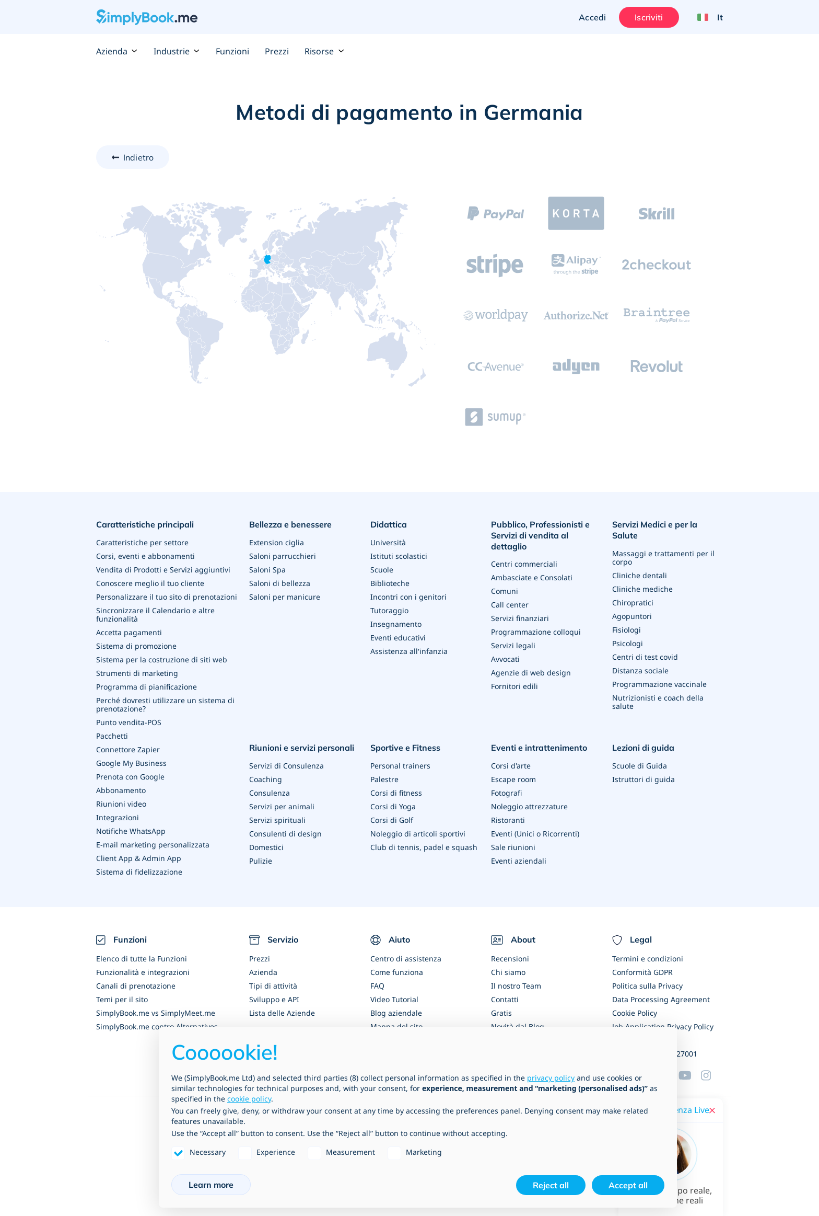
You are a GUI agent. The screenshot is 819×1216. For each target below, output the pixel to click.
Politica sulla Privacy (647, 986)
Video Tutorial (394, 999)
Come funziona (396, 972)
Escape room (513, 779)
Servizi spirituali (277, 820)
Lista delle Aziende (282, 1013)
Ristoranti (508, 820)
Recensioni (510, 958)
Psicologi (627, 643)
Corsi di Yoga (393, 806)
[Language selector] (706, 17)
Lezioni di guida (643, 747)
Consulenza (269, 793)
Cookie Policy (634, 1013)
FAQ (377, 986)
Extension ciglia (276, 542)
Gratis (501, 1013)
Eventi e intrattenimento (539, 747)
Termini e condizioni (647, 958)
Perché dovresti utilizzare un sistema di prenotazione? (165, 704)
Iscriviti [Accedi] (649, 17)
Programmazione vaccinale (659, 684)
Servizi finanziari (520, 618)
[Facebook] (712, 1075)
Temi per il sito (122, 999)
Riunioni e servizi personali (301, 747)
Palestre (384, 779)
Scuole (381, 570)
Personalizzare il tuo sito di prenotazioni (166, 597)
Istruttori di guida (643, 779)
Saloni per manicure (284, 597)
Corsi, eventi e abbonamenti (145, 556)
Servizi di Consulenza (286, 766)
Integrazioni (117, 817)
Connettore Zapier (128, 749)
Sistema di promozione (136, 646)
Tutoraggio (389, 610)
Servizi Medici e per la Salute (654, 530)
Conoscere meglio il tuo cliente (150, 583)
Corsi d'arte (511, 766)
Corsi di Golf (391, 820)
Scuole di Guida (639, 766)
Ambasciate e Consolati (531, 577)
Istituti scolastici (398, 556)
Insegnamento (396, 624)
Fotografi (506, 793)
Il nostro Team (516, 986)
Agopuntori (632, 616)
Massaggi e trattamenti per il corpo (663, 557)
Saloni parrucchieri (282, 556)
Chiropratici (632, 602)
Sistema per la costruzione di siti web (161, 659)
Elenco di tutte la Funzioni (141, 958)
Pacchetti (112, 736)
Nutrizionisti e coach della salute (658, 702)
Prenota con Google (130, 777)
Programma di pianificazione (146, 687)
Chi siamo (508, 972)
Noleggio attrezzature (529, 806)
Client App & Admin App (138, 858)
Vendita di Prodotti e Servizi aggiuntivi (163, 570)
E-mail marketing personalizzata (152, 845)
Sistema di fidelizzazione (139, 872)
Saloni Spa (267, 570)
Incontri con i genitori (408, 597)
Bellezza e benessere (290, 524)
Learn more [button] (211, 1184)
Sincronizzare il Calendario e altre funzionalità (155, 614)
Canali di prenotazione (136, 986)
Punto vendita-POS (128, 722)
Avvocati (505, 659)
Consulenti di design (285, 834)
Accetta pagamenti (129, 632)
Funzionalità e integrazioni (143, 972)
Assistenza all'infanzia (409, 651)
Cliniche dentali (639, 575)
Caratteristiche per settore (142, 542)
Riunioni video (121, 804)
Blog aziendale (396, 1013)
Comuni (504, 591)
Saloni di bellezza (279, 583)
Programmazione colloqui (536, 632)
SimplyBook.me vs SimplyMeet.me (155, 1013)
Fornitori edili (514, 686)
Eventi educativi (398, 638)
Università (388, 542)
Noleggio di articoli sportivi (417, 834)
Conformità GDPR (642, 972)
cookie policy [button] (249, 1099)
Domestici (266, 847)
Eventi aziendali (518, 861)
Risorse (324, 51)
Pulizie (260, 861)
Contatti (505, 999)
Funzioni (232, 51)
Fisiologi (626, 630)
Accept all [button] (628, 1185)
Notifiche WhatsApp (131, 831)
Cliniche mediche (642, 589)
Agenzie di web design (531, 673)
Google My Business (131, 763)
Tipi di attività (273, 986)
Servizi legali (513, 645)
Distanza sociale (640, 670)
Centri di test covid (645, 657)
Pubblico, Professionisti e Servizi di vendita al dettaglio (540, 535)
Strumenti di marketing (137, 673)
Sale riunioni (513, 847)
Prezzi (277, 51)
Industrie (177, 51)
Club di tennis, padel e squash (423, 847)
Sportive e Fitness (405, 747)
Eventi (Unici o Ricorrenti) (535, 834)
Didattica (388, 524)
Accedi (592, 17)
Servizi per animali (281, 806)
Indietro (138, 157)
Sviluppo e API (274, 999)
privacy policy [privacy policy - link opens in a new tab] (551, 1078)
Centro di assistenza (405, 958)
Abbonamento (121, 790)
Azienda (117, 51)
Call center (510, 605)
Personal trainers (400, 766)
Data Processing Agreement (661, 999)
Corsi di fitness (396, 793)
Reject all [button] (551, 1185)
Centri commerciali (524, 564)
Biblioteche (390, 583)
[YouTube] (689, 1075)
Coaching (265, 779)
